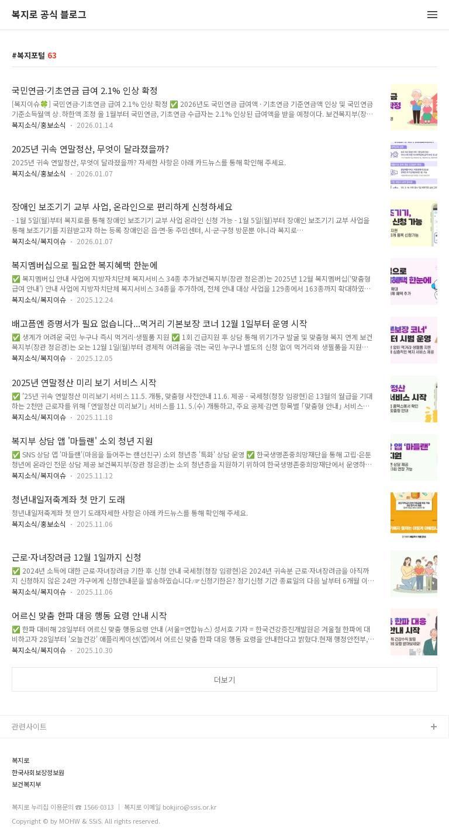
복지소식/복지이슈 (39, 241)
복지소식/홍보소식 (39, 125)
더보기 (224, 679)
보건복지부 (26, 784)
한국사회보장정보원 (38, 772)
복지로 (20, 760)
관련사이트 (29, 726)
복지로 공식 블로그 (49, 15)
